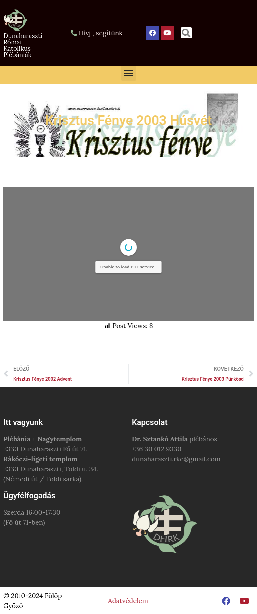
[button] (186, 32)
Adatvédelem (128, 600)
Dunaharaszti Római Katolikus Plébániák (22, 45)
